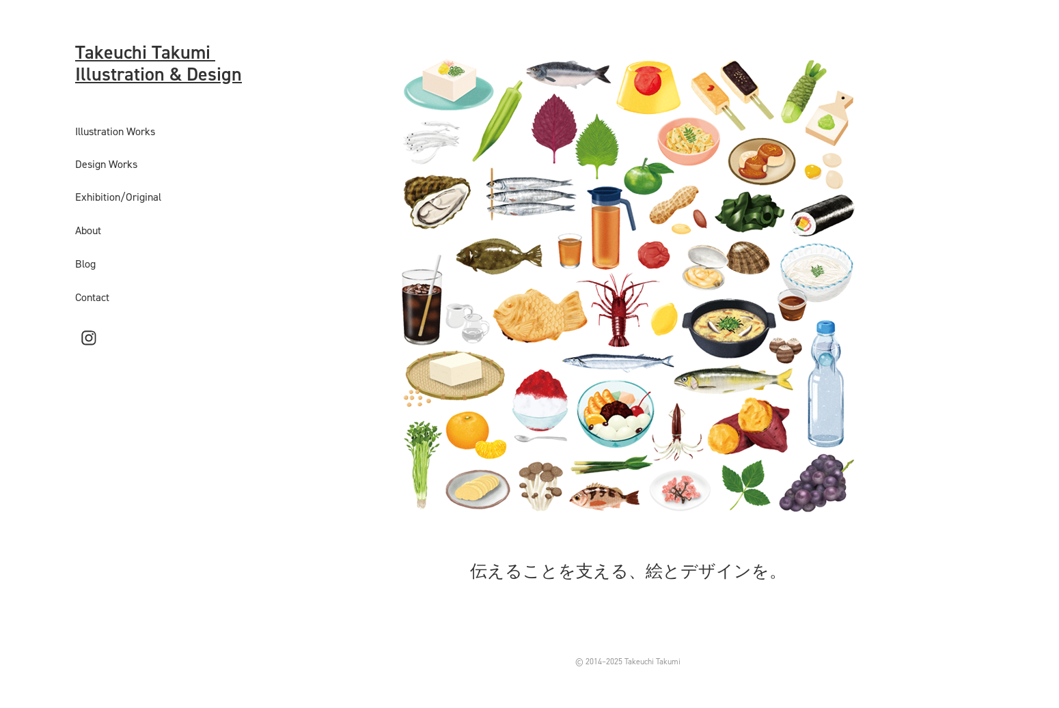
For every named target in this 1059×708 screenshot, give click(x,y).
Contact (92, 297)
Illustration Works (115, 131)
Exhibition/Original (118, 196)
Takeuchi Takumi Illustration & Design (158, 63)
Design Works (106, 164)
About (88, 230)
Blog (85, 263)
